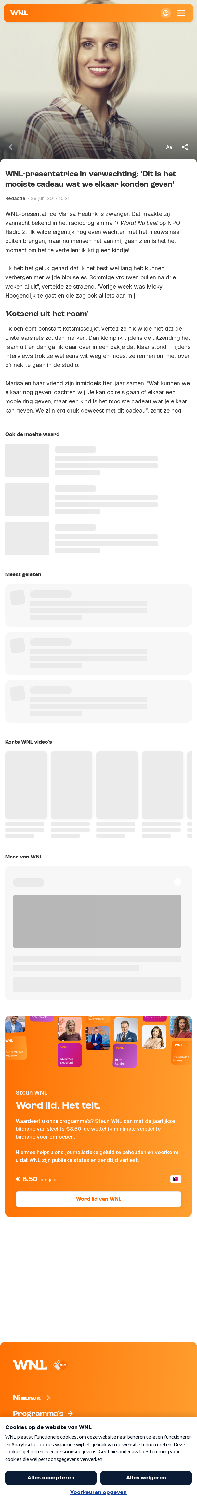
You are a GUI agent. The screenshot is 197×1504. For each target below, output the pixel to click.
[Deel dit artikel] (185, 147)
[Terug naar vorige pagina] (11, 147)
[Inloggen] (166, 13)
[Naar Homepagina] (19, 13)
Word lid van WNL (98, 1199)
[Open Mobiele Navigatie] (181, 13)
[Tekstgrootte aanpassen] (169, 147)
